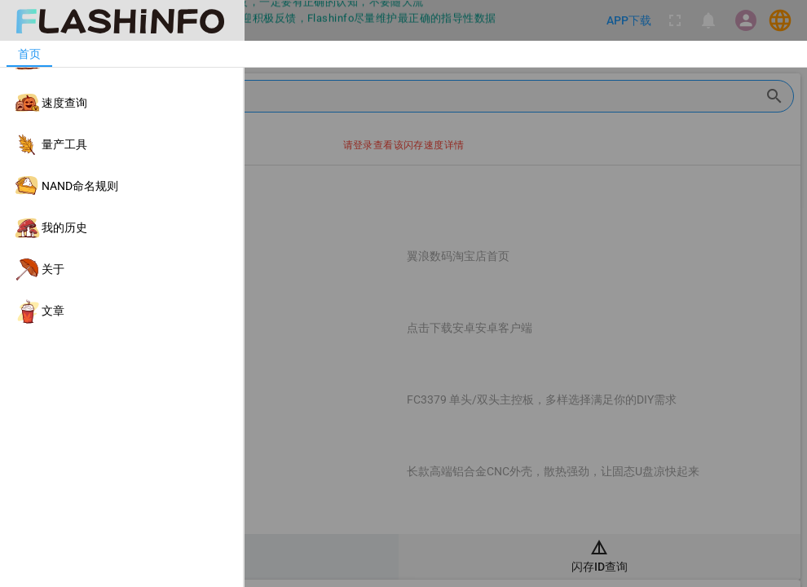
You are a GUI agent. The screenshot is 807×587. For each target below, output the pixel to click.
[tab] (29, 54)
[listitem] (121, 61)
